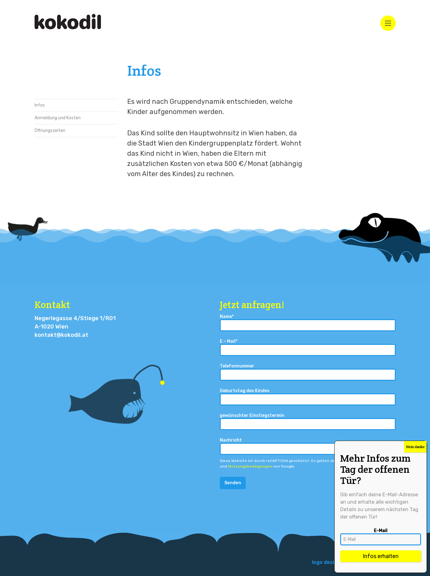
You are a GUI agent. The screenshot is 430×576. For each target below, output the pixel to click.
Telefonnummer (308, 372)
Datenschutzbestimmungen (364, 461)
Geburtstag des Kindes (308, 396)
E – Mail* (308, 347)
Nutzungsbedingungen (250, 466)
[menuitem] (337, 562)
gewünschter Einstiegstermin (308, 421)
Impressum (382, 562)
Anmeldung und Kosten (58, 118)
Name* (308, 322)
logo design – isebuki (337, 562)
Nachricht (308, 446)
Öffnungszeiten (50, 130)
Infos (40, 105)
